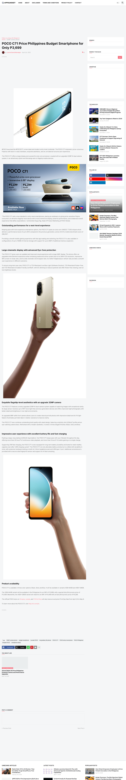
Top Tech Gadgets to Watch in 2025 (111, 118)
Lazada (28, 599)
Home (20, 3)
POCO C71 (55, 640)
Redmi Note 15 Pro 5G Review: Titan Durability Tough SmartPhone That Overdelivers (23, 770)
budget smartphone (24, 640)
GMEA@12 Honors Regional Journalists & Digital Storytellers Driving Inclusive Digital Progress (110, 110)
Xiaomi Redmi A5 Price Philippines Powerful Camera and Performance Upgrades (13, 672)
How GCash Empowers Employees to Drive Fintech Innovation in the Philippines (109, 769)
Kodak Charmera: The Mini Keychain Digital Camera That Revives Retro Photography (109, 217)
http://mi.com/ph (34, 604)
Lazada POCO (34, 640)
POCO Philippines (78, 640)
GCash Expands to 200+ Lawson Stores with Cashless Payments (110, 226)
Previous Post (7, 728)
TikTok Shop (38, 599)
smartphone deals (16, 642)
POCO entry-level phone (66, 640)
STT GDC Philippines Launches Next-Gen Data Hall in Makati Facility (109, 157)
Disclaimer (36, 3)
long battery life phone (45, 640)
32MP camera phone (13, 39)
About (27, 3)
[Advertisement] (57, 21)
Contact (78, 3)
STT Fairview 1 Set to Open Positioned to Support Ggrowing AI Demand (111, 138)
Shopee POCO (6, 642)
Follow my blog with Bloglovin (11, 38)
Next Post (81, 728)
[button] (118, 3)
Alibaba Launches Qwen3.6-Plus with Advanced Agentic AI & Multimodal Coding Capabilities (67, 770)
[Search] (104, 57)
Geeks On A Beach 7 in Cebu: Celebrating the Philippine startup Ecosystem (110, 128)
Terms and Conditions (51, 3)
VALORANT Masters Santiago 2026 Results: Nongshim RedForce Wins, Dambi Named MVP (111, 235)
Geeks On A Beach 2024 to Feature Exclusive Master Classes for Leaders (110, 147)
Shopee (22, 599)
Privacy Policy (66, 3)
